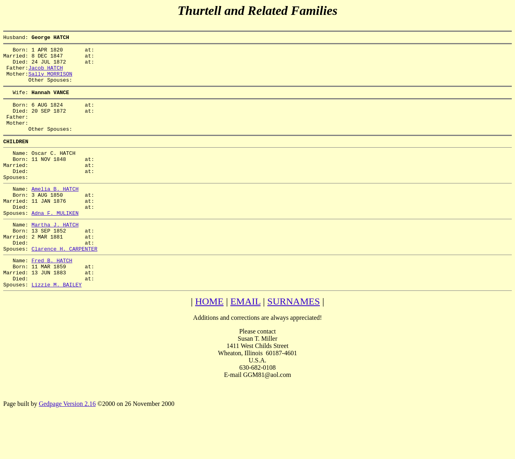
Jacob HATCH (45, 73)
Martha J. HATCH (54, 254)
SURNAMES (293, 342)
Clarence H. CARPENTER (64, 283)
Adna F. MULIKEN (54, 241)
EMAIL (245, 342)
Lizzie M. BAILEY (56, 325)
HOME (209, 342)
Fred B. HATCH (51, 296)
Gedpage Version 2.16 (67, 444)
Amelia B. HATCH (54, 212)
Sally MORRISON (50, 80)
